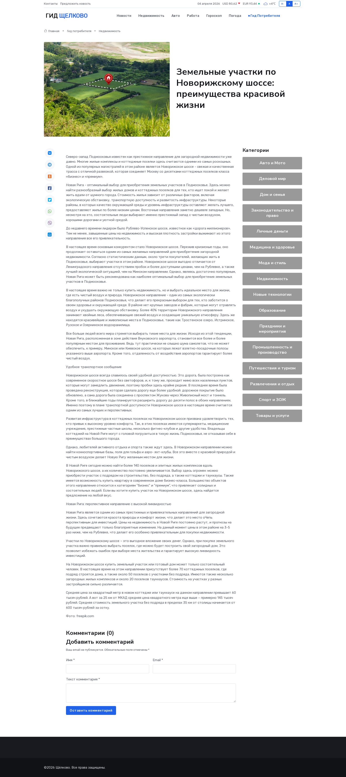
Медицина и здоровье (272, 247)
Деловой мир (272, 178)
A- (282, 3)
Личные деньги (272, 231)
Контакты (51, 3)
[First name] (107, 668)
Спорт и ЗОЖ (272, 399)
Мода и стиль (272, 262)
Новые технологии (272, 294)
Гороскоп (214, 16)
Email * (158, 660)
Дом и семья (272, 194)
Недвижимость (151, 16)
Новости (124, 16)
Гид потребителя (265, 16)
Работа (193, 16)
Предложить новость (75, 3)
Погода (235, 16)
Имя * (70, 660)
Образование (272, 310)
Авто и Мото (272, 163)
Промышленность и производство (272, 349)
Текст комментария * (83, 679)
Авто (175, 16)
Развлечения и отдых (272, 384)
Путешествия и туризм (272, 368)
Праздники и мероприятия (272, 328)
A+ (296, 3)
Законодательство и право (272, 212)
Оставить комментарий (91, 710)
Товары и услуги (272, 415)
